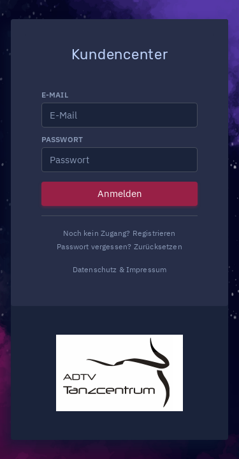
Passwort (62, 139)
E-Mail (54, 94)
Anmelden (120, 193)
